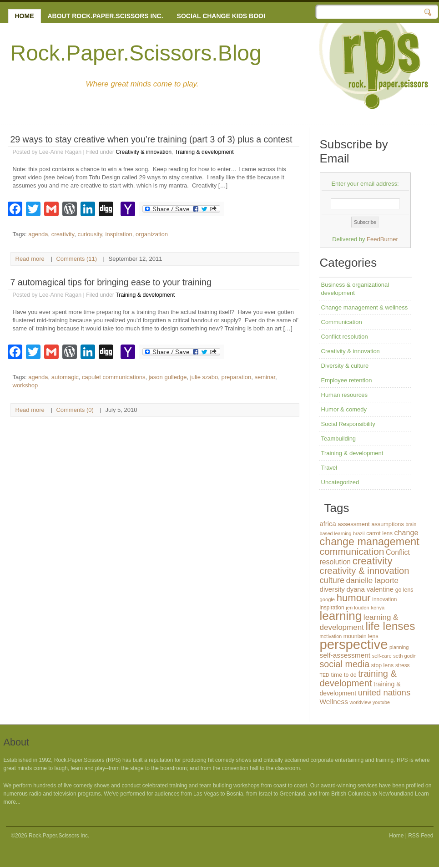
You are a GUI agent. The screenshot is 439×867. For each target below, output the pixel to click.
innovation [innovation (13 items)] (384, 599)
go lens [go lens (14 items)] (404, 590)
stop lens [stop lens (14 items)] (382, 665)
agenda (38, 234)
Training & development (204, 152)
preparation (237, 377)
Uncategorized (340, 482)
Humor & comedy (344, 409)
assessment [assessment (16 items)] (354, 524)
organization (152, 234)
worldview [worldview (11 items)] (360, 702)
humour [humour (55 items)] (354, 597)
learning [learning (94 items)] (341, 616)
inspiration (119, 234)
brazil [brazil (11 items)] (358, 533)
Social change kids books (224, 16)
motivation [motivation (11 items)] (331, 636)
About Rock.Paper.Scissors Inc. (105, 16)
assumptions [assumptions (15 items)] (387, 524)
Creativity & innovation (144, 152)
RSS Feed (420, 835)
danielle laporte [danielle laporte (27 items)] (372, 580)
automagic (65, 377)
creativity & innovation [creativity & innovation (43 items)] (364, 571)
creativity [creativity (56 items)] (373, 561)
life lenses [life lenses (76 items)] (390, 626)
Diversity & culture (345, 365)
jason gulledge (168, 377)
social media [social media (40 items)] (345, 664)
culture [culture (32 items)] (332, 580)
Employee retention (346, 380)
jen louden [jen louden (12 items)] (357, 607)
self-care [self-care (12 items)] (382, 656)
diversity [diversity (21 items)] (332, 589)
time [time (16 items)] (336, 674)
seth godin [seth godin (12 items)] (405, 656)
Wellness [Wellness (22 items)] (334, 701)
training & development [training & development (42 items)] (358, 678)
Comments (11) (76, 258)
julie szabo (204, 377)
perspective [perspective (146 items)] (354, 644)
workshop (25, 385)
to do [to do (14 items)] (350, 675)
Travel (329, 467)
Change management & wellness (364, 307)
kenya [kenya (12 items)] (377, 607)
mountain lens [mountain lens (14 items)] (360, 636)
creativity (62, 234)
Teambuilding (338, 438)
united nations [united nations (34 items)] (384, 692)
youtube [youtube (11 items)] (381, 702)
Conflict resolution (344, 336)
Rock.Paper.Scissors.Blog (136, 53)
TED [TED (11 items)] (324, 675)
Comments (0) (74, 409)
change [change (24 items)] (406, 532)
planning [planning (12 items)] (399, 647)
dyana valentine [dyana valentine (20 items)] (370, 589)
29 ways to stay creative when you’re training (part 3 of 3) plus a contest (151, 139)
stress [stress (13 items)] (402, 665)
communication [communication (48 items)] (352, 551)
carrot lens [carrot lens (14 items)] (379, 533)
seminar (265, 377)
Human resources (344, 394)
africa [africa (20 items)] (328, 523)
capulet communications (113, 377)
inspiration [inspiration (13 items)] (332, 607)
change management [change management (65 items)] (369, 542)
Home (24, 16)
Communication (341, 322)
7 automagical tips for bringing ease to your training (111, 282)
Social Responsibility (348, 424)
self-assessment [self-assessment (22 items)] (345, 655)
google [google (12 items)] (327, 599)
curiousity (89, 234)
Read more (30, 258)
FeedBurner (382, 239)
